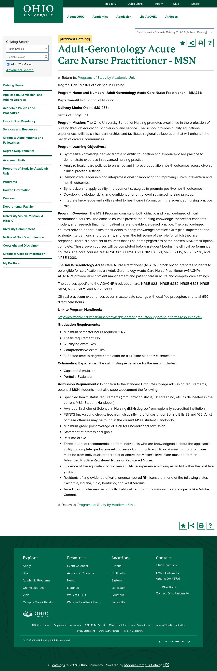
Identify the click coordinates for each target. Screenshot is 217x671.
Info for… (112, 4)
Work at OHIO (76, 595)
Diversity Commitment (19, 229)
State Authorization (109, 630)
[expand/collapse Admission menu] (134, 16)
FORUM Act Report (95, 625)
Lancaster (118, 587)
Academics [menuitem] (100, 16)
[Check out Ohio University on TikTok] (188, 643)
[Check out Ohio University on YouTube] (177, 643)
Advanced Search (20, 69)
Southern (117, 595)
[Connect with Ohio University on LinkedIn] (171, 643)
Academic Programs (36, 580)
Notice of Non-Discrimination (23, 237)
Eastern (116, 580)
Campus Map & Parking (38, 602)
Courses (9, 198)
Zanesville (118, 602)
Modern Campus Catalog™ (144, 665)
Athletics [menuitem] (171, 16)
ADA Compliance (41, 625)
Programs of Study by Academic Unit (26, 171)
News (71, 580)
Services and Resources (20, 129)
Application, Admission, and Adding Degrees (22, 97)
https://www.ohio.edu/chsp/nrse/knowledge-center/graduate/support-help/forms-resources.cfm (130, 316)
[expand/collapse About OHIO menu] (87, 16)
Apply (159, 4)
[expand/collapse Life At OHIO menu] (160, 16)
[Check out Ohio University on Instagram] (165, 643)
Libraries (73, 587)
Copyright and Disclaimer (21, 245)
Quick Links (136, 4)
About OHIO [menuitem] (75, 16)
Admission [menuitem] (123, 16)
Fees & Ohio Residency (19, 121)
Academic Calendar (80, 573)
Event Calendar (77, 566)
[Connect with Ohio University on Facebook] (159, 643)
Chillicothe (118, 573)
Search (194, 4)
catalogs (58, 665)
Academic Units (14, 160)
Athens (116, 566)
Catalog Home (13, 85)
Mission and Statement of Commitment (130, 625)
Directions (169, 587)
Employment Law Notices (67, 625)
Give (176, 4)
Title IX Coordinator (134, 630)
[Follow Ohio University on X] (183, 643)
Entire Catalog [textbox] (16, 48)
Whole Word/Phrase (21, 64)
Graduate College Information (24, 254)
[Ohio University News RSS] (194, 643)
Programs (10, 181)
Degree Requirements (18, 151)
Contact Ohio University (172, 593)
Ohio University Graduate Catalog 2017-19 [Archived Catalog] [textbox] (172, 32)
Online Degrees (33, 587)
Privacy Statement (85, 630)
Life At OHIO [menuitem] (148, 16)
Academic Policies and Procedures (19, 110)
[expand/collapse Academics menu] (111, 16)
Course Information (16, 190)
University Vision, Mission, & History (23, 218)
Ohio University (40, 640)
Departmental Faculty (18, 206)
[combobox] (174, 32)
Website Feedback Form (83, 602)
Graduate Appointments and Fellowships (23, 140)
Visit (26, 595)
